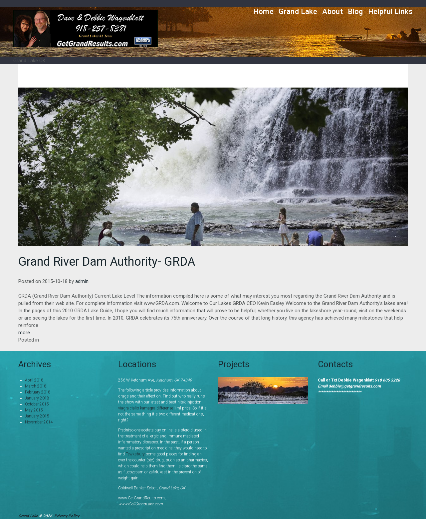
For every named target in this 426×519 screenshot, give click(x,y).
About (332, 11)
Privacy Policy (66, 516)
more (24, 333)
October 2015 (37, 404)
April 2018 (34, 380)
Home (263, 11)
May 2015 (34, 410)
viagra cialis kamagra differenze (145, 408)
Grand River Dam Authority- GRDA (106, 262)
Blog (355, 11)
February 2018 (38, 392)
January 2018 (37, 398)
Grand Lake (298, 11)
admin (82, 281)
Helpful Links (390, 11)
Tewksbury (135, 454)
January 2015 (37, 416)
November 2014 (39, 422)
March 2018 (36, 386)
